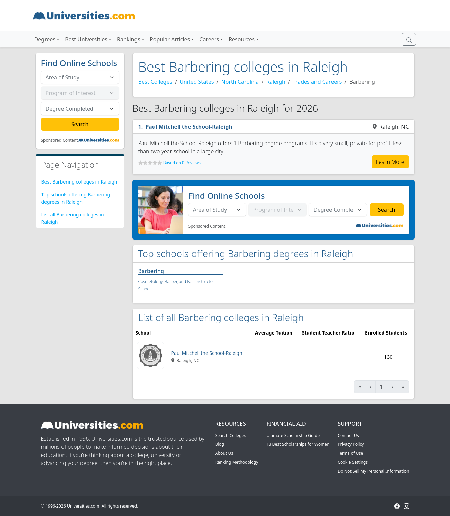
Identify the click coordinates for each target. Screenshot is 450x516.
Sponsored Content (59, 140)
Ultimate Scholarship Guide (293, 435)
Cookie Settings (353, 462)
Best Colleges (155, 81)
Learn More (390, 162)
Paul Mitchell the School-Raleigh (188, 126)
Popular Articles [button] (170, 39)
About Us (224, 453)
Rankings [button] (128, 39)
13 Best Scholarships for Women (297, 444)
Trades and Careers (317, 81)
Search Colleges (230, 435)
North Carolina (240, 81)
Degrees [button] (45, 39)
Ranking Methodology (236, 462)
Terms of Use (350, 453)
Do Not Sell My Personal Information (373, 471)
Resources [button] (242, 39)
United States (197, 81)
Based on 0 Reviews (182, 163)
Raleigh (275, 81)
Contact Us (348, 435)
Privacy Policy (351, 444)
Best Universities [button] (86, 39)
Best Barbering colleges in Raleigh (79, 181)
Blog (219, 444)
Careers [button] (209, 39)
